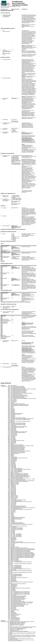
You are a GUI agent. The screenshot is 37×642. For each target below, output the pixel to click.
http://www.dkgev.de (14, 121)
